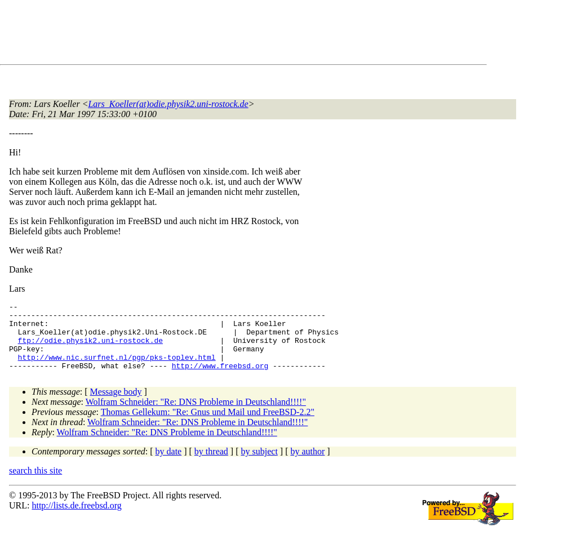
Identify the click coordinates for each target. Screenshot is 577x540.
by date (169, 465)
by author (307, 465)
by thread (211, 465)
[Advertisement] (214, 34)
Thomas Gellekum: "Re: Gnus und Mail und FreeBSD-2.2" (207, 425)
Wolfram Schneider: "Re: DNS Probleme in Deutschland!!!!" (196, 415)
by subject (259, 465)
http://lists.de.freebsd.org (76, 519)
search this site (35, 484)
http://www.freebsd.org (220, 379)
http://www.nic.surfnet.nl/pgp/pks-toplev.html (117, 369)
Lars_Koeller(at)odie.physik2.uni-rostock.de (168, 104)
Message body (116, 405)
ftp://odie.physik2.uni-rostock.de (90, 348)
